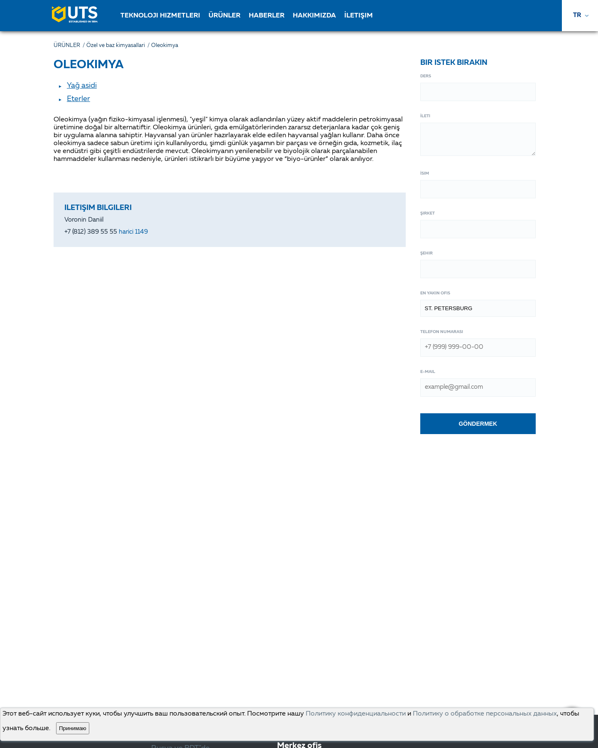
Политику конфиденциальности (356, 714)
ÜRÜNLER (70, 45)
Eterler (78, 99)
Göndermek (477, 423)
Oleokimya (164, 45)
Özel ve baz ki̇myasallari (118, 45)
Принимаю (72, 728)
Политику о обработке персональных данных (485, 714)
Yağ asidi (82, 85)
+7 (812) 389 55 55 (106, 232)
